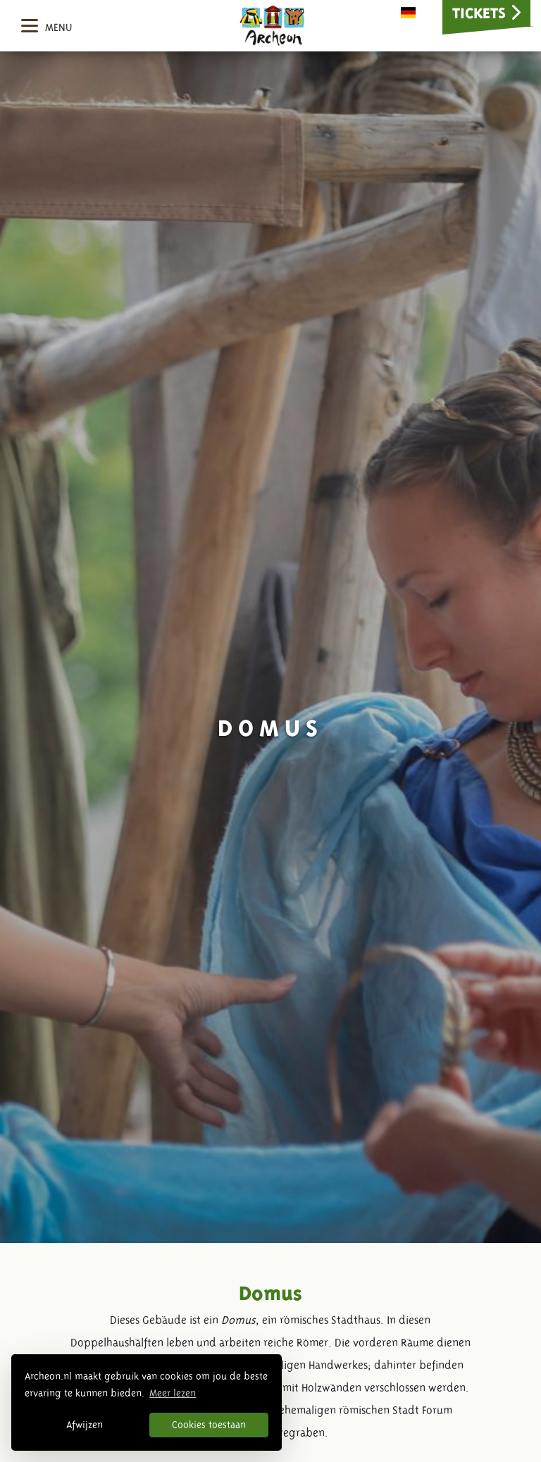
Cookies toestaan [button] (209, 1424)
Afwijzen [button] (84, 1424)
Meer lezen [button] (172, 1393)
